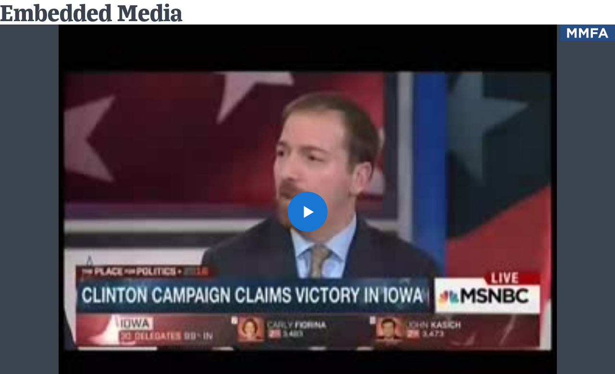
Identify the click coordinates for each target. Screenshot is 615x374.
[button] (307, 211)
